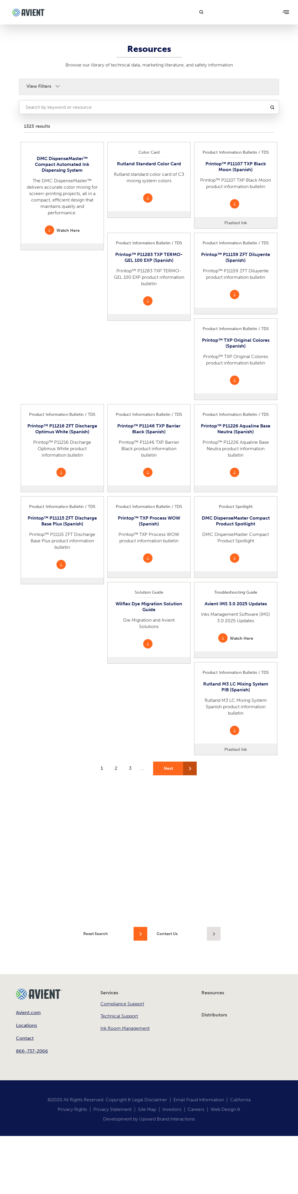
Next (168, 768)
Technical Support (119, 1016)
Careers (196, 1109)
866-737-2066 (32, 1051)
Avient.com (28, 1012)
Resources (212, 992)
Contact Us (167, 933)
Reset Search (95, 933)
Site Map (147, 1109)
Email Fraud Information (198, 1099)
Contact (25, 1038)
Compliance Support (122, 1004)
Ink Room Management (125, 1028)
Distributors (214, 1015)
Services (109, 992)
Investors (171, 1109)
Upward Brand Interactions (167, 1119)
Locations (26, 1025)
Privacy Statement (112, 1109)
